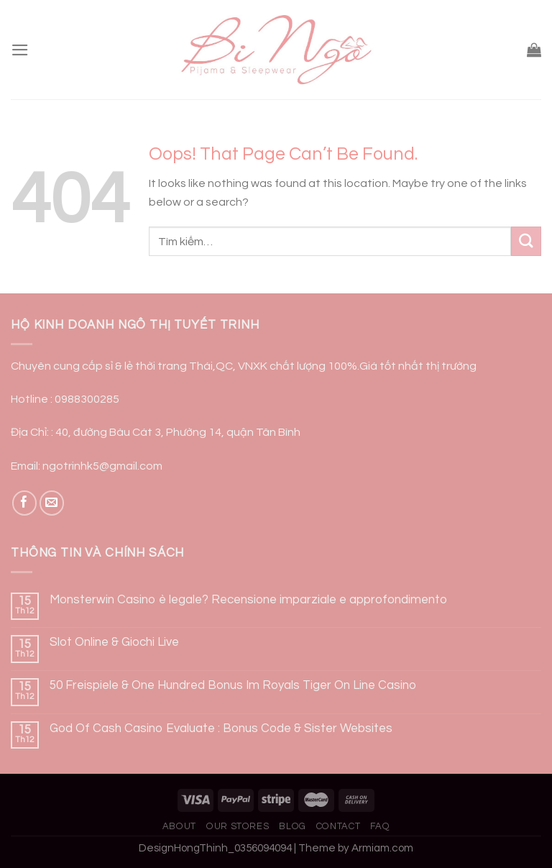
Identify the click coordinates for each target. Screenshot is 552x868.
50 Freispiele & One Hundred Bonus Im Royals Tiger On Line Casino (233, 685)
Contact (338, 826)
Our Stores (237, 826)
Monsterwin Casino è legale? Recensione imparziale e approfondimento (248, 599)
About (179, 826)
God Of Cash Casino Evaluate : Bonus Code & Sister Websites (221, 728)
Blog (292, 826)
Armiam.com (382, 848)
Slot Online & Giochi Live (114, 642)
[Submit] (526, 241)
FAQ (380, 826)
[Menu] (20, 50)
